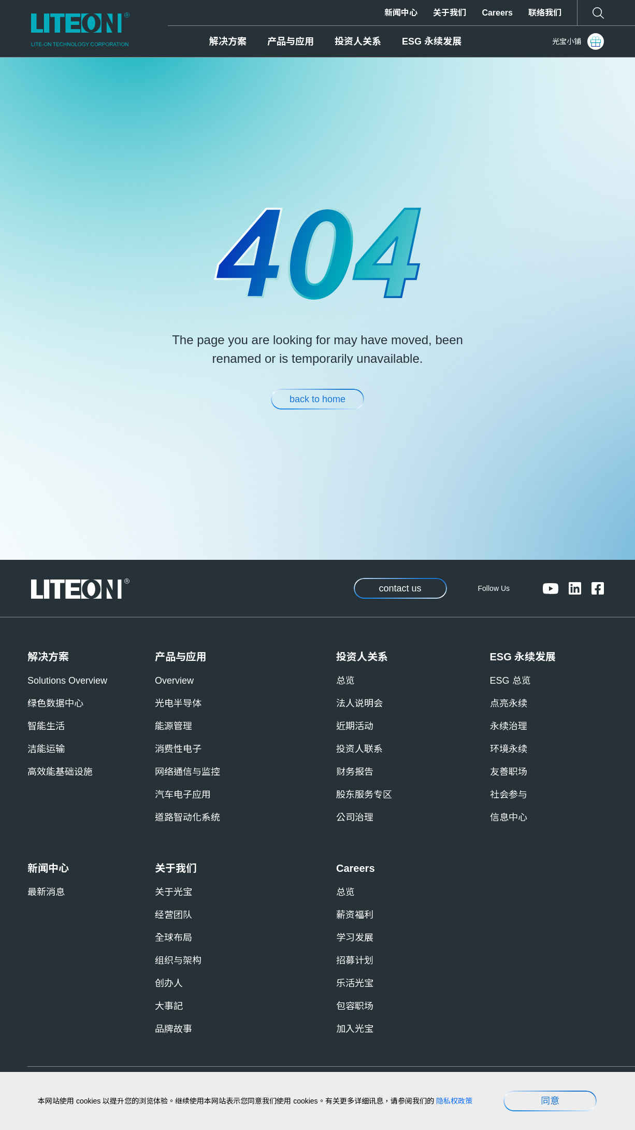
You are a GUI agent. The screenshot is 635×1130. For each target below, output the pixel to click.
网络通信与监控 (187, 772)
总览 (345, 680)
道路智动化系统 (187, 817)
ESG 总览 (510, 680)
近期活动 (354, 726)
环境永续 (508, 749)
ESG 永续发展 (431, 41)
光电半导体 (178, 703)
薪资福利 (354, 915)
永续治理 (508, 726)
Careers (497, 12)
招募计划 (354, 960)
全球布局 (173, 938)
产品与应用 (290, 41)
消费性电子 (178, 749)
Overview (174, 680)
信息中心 (508, 817)
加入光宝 (354, 1029)
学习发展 (354, 938)
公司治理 (354, 817)
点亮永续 (508, 703)
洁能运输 (46, 749)
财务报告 (354, 772)
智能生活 (46, 726)
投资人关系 (358, 41)
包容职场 (354, 1006)
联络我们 (544, 12)
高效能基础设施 (60, 772)
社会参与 (508, 794)
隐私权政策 (454, 1101)
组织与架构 (178, 960)
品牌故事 (173, 1029)
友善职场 (508, 772)
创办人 (169, 983)
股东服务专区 (364, 794)
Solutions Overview (67, 680)
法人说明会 (359, 703)
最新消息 (46, 892)
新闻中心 (400, 12)
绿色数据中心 (55, 703)
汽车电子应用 (183, 794)
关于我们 (449, 12)
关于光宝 (173, 892)
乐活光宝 (354, 983)
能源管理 (173, 726)
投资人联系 (359, 749)
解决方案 (228, 41)
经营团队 (173, 915)
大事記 (169, 1006)
